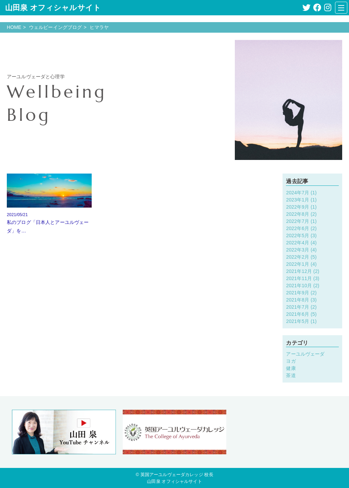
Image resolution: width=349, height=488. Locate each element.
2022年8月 (297, 214)
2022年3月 (297, 250)
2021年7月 (297, 307)
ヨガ (290, 361)
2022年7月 (297, 221)
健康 (290, 368)
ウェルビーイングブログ (55, 27)
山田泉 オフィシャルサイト (53, 7)
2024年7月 (297, 192)
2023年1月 (297, 199)
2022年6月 (297, 228)
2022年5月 (297, 235)
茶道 (290, 375)
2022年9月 (297, 207)
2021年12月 (299, 271)
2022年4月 (297, 242)
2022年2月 (297, 257)
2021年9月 (297, 292)
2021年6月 (297, 314)
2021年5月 (297, 321)
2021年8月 (297, 300)
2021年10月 (299, 285)
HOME (14, 27)
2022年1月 (297, 264)
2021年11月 (299, 278)
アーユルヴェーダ (305, 354)
